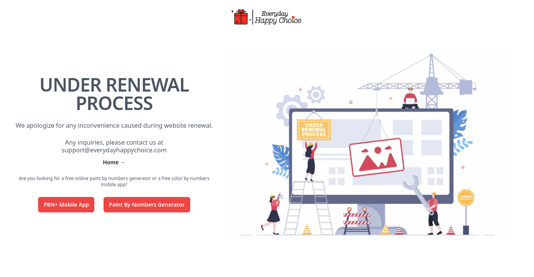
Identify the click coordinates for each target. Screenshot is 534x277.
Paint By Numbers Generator (146, 204)
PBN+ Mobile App (66, 204)
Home (114, 162)
